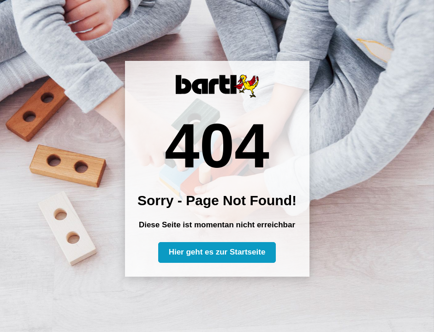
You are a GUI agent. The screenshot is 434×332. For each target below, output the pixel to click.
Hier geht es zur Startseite (217, 252)
